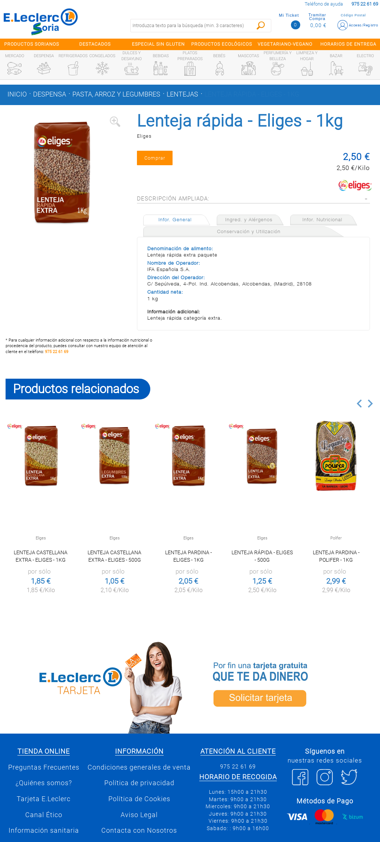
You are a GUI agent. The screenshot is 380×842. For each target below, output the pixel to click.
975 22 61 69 (56, 351)
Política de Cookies (139, 799)
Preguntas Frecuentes (43, 767)
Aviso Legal (139, 815)
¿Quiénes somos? (44, 783)
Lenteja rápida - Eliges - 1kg (251, 94)
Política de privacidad (139, 783)
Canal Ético (43, 815)
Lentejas (182, 94)
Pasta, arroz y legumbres (116, 94)
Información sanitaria (44, 830)
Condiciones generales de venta (139, 767)
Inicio (17, 94)
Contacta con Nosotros (139, 830)
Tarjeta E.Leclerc (44, 799)
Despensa (49, 94)
